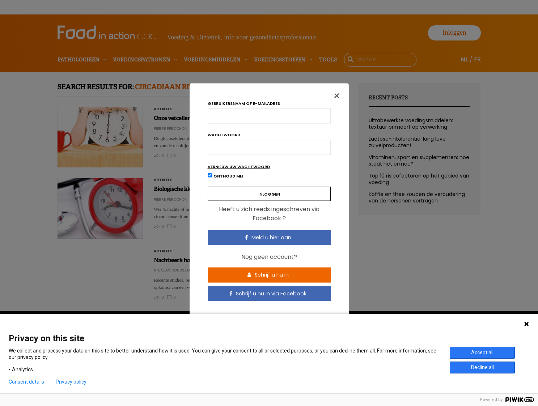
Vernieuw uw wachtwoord (239, 166)
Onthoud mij (225, 175)
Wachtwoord (224, 135)
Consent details (26, 382)
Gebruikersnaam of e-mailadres (244, 103)
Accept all (482, 352)
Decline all (482, 367)
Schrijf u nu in (268, 274)
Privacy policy (71, 382)
